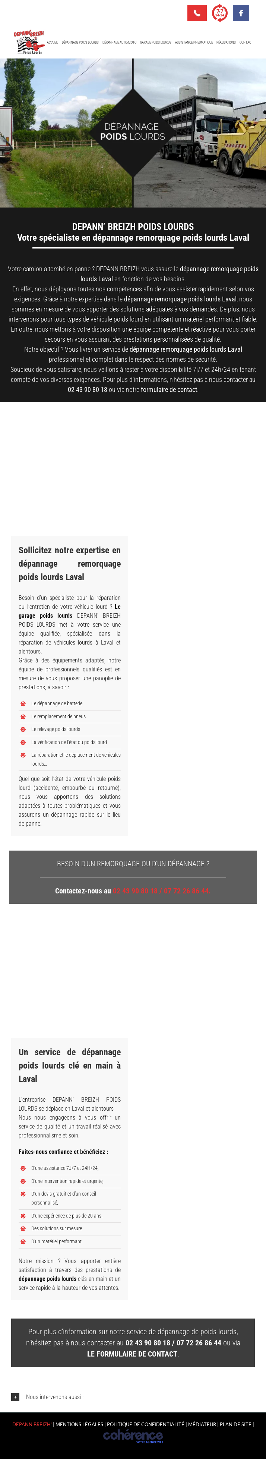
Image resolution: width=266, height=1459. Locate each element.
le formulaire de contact (132, 1353)
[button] (133, 1397)
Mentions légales (79, 1424)
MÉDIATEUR (202, 1424)
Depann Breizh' (32, 1424)
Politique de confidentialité (145, 1424)
